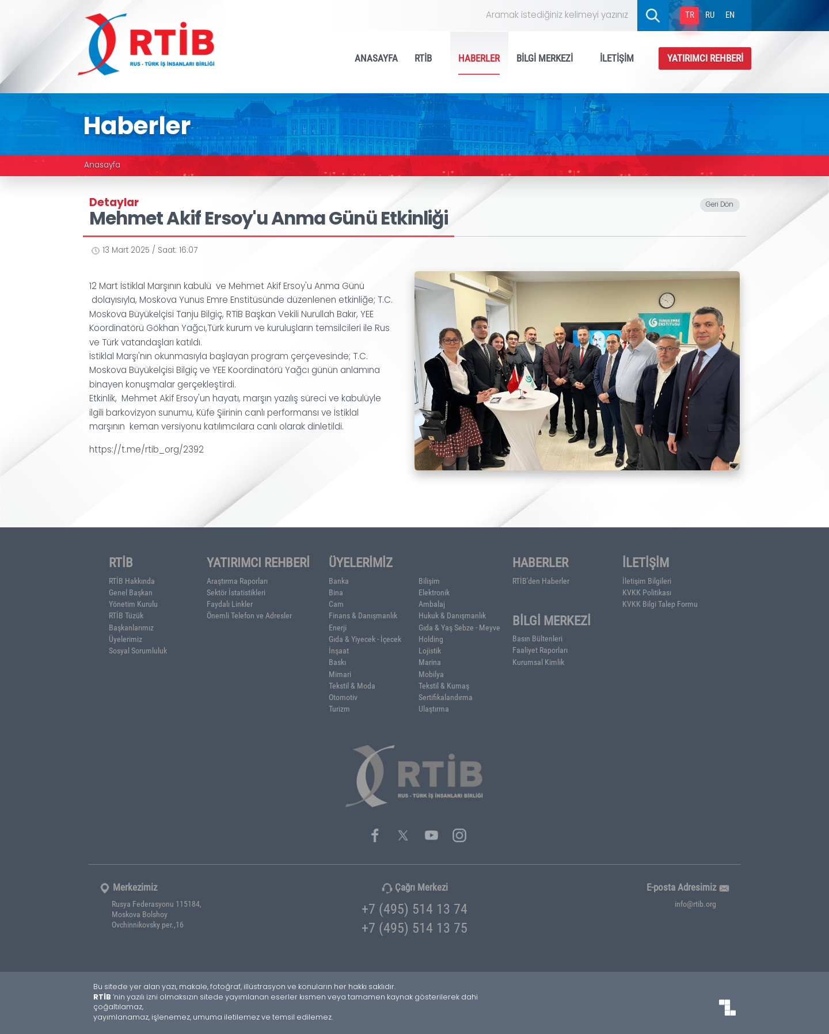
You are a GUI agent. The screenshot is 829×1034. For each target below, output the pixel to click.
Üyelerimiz (125, 639)
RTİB (428, 57)
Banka (339, 581)
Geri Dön (719, 205)
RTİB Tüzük (126, 615)
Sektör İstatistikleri (236, 592)
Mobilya (431, 674)
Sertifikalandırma (446, 697)
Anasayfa (102, 165)
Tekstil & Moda (352, 686)
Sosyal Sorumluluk (138, 650)
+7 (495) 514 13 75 (414, 927)
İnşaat (339, 650)
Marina (430, 662)
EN (730, 14)
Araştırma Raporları (237, 581)
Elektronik (434, 592)
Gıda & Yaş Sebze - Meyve (459, 627)
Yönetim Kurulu (133, 604)
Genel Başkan (131, 592)
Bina (336, 592)
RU (709, 14)
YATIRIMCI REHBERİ (705, 57)
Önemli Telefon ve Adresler (249, 615)
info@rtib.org (695, 904)
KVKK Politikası (646, 592)
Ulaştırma (434, 709)
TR (689, 14)
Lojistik (430, 650)
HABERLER (479, 57)
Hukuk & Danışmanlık (452, 615)
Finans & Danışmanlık (363, 615)
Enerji (338, 627)
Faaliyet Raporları (540, 650)
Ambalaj (432, 604)
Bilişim (429, 581)
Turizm (339, 709)
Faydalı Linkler (230, 604)
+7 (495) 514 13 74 (414, 908)
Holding (431, 639)
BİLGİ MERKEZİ (549, 57)
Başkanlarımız (131, 627)
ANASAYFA (376, 57)
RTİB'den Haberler (540, 581)
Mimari (340, 674)
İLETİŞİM (622, 57)
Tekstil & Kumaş (444, 686)
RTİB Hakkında (132, 581)
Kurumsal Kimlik (538, 662)
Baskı (337, 662)
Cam (336, 604)
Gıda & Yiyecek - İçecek (365, 639)
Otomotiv (343, 697)
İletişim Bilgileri (646, 581)
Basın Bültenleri (537, 638)
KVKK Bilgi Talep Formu (660, 604)
